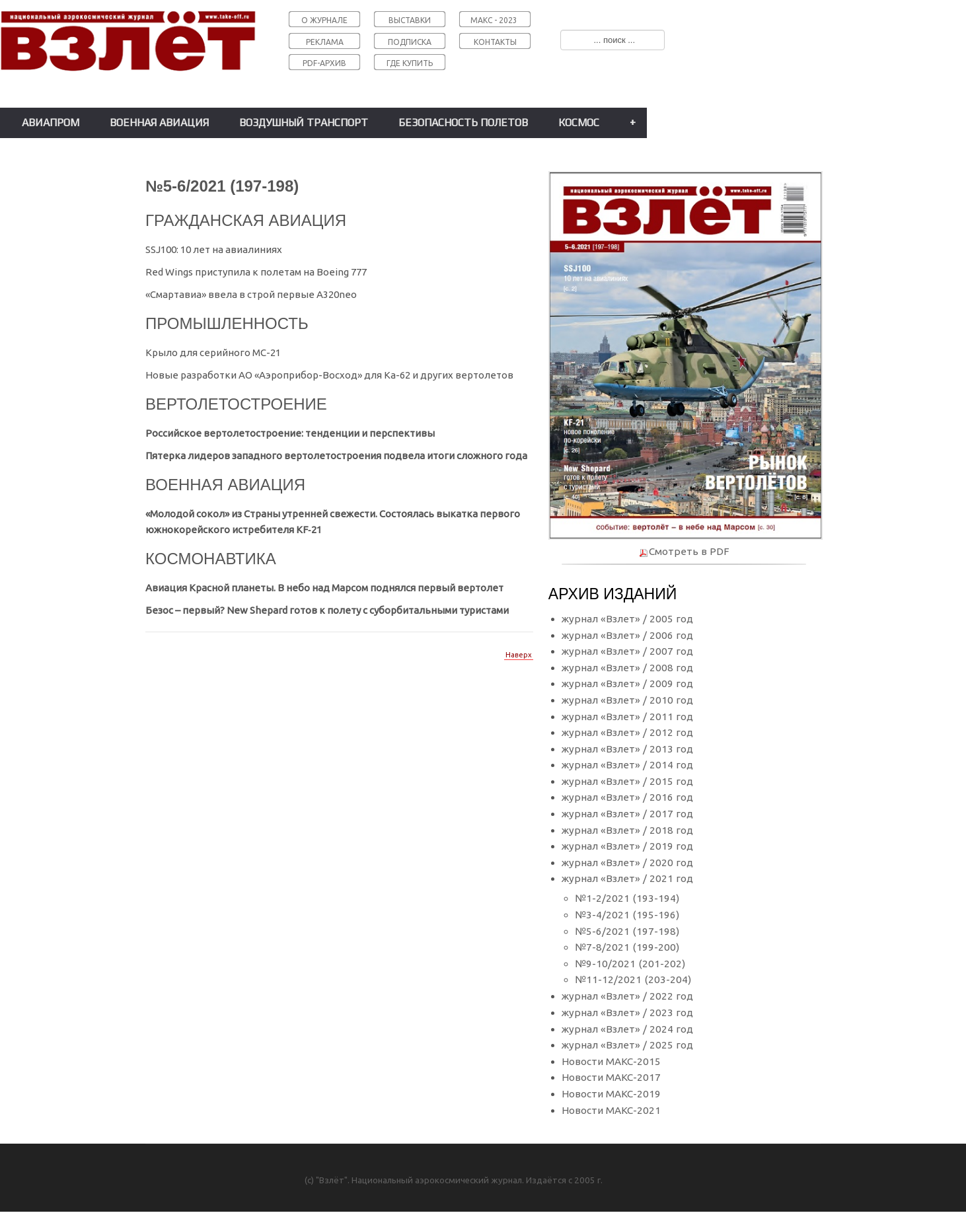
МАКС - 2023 (493, 20)
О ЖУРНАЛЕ (324, 20)
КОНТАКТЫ (495, 42)
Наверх (518, 655)
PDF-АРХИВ (324, 63)
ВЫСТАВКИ (410, 20)
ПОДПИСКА (409, 42)
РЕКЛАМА (325, 42)
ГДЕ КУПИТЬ (410, 63)
